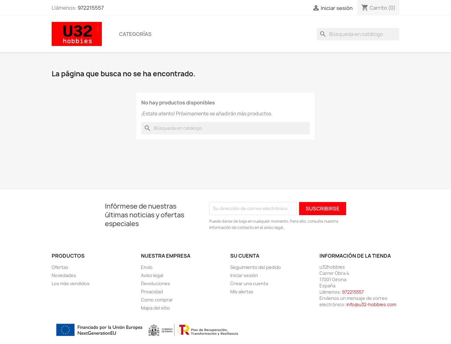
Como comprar (157, 300)
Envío (147, 267)
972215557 (91, 7)
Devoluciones (155, 283)
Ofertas (60, 267)
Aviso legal (152, 275)
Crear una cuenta (249, 283)
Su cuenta (244, 255)
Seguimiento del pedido (255, 267)
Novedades (64, 275)
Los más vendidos (71, 283)
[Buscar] (358, 34)
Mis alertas (241, 292)
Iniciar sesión (244, 275)
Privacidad (152, 292)
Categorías (135, 34)
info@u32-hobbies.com (371, 304)
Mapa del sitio (155, 308)
